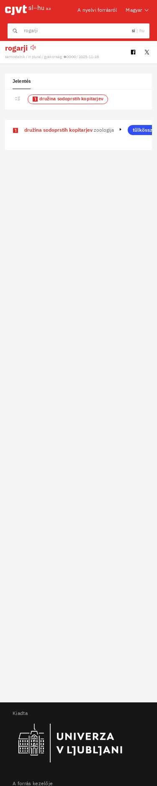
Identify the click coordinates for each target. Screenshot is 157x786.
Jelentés (22, 81)
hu (141, 30)
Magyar (137, 10)
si (134, 30)
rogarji (16, 48)
